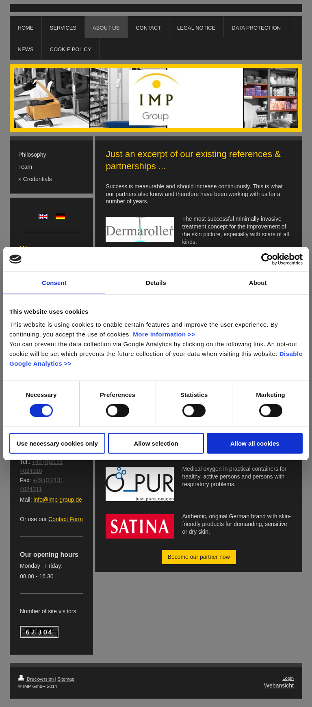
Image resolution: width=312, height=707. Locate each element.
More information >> (164, 333)
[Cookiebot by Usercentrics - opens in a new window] (267, 259)
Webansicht (279, 685)
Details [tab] (156, 282)
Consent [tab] (54, 282)
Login (288, 678)
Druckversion (36, 679)
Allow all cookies (255, 443)
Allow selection (156, 443)
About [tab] (258, 282)
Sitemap (66, 679)
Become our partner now (199, 557)
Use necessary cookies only (57, 443)
